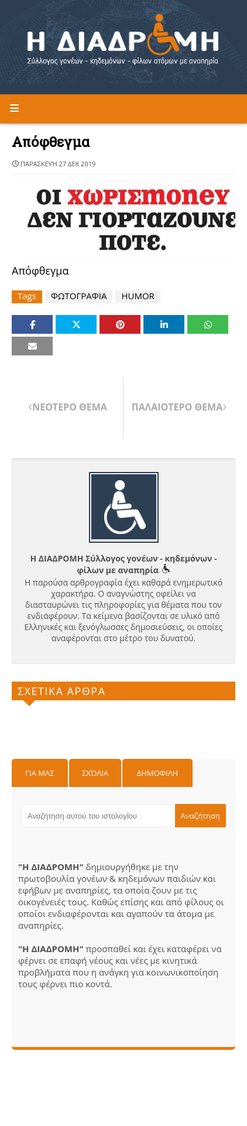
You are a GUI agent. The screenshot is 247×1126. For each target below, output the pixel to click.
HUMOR (137, 296)
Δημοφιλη (157, 773)
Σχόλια (95, 773)
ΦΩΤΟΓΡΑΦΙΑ (79, 296)
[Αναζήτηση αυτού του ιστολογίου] (98, 815)
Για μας (39, 773)
